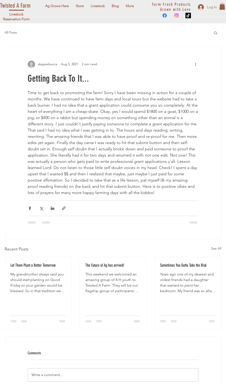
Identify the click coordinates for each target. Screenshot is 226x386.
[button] (222, 6)
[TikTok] (188, 15)
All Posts (11, 32)
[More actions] (195, 64)
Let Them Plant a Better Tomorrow (33, 265)
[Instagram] (176, 15)
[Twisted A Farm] (21, 6)
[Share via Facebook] (30, 208)
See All (216, 248)
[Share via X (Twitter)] (41, 208)
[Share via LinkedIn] (52, 208)
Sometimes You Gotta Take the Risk (183, 265)
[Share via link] (64, 208)
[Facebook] (164, 15)
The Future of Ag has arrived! (104, 265)
